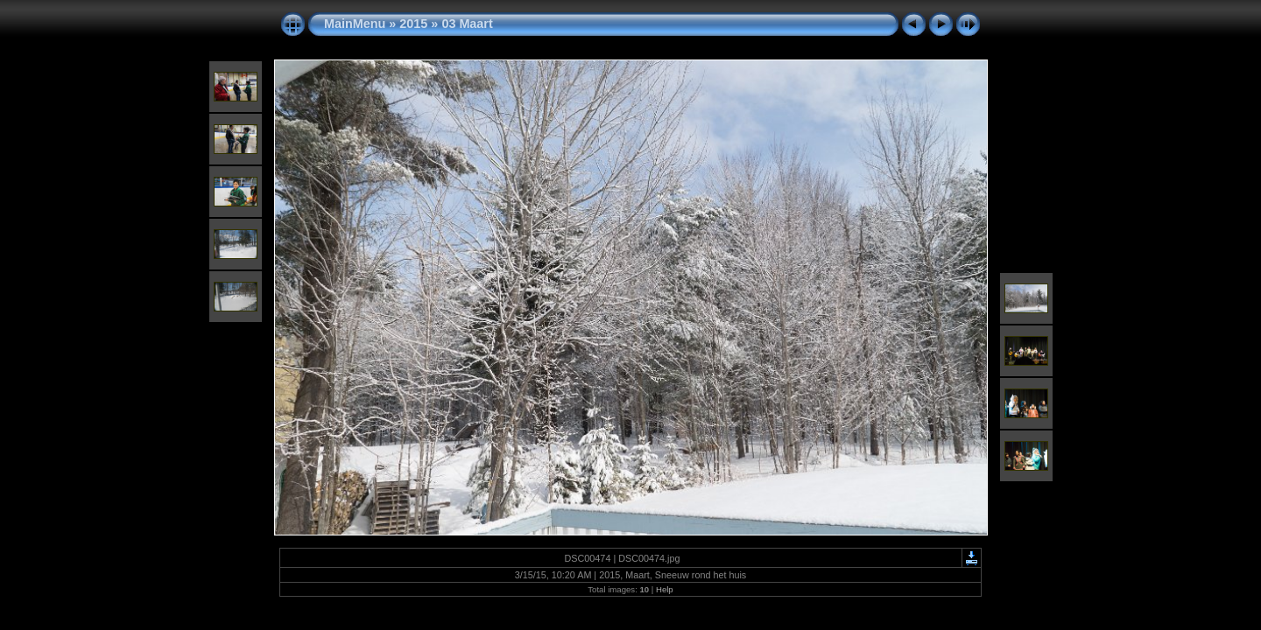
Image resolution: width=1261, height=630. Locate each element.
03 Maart (466, 24)
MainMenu (354, 24)
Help (664, 589)
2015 (413, 24)
